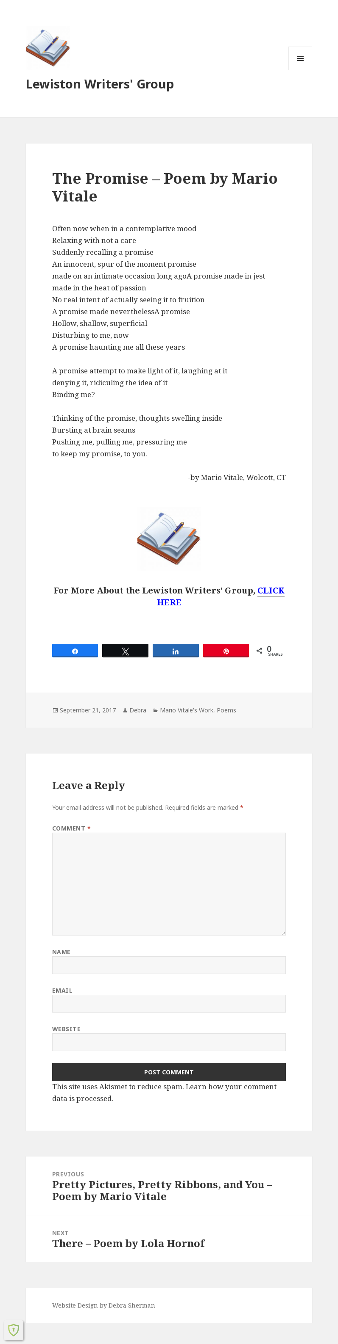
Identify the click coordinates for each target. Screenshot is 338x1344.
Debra (137, 710)
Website (66, 1029)
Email (62, 990)
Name (61, 952)
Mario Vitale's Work (186, 710)
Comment (71, 828)
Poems (226, 710)
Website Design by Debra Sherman (103, 1305)
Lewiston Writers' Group (100, 83)
